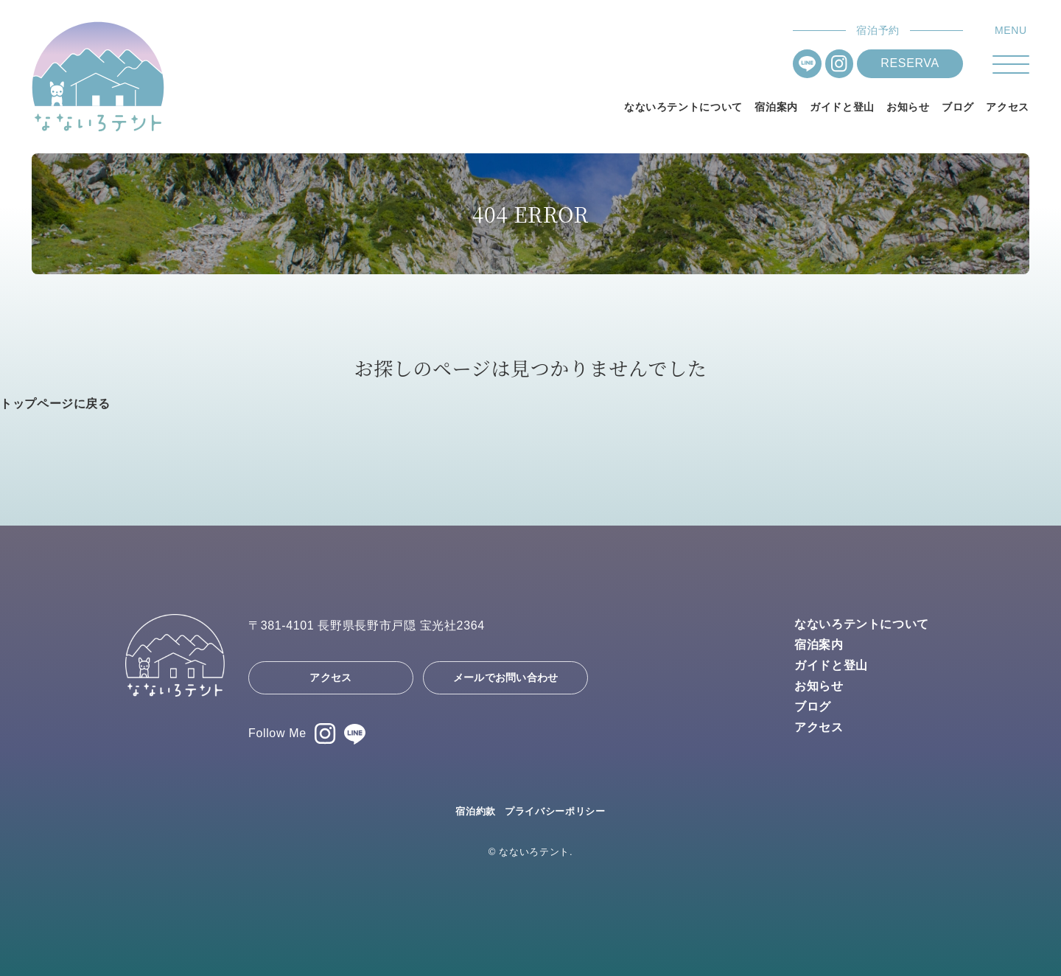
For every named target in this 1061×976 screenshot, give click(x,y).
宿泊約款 (475, 811)
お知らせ (908, 107)
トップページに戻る (55, 403)
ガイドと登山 (842, 107)
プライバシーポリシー (555, 811)
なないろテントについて (683, 107)
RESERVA (909, 63)
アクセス (1007, 107)
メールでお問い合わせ (505, 677)
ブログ (958, 107)
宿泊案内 (776, 107)
